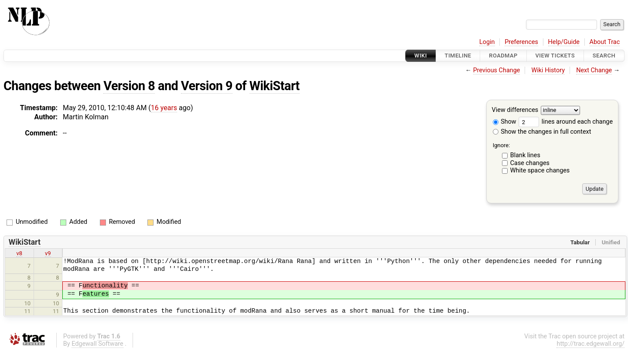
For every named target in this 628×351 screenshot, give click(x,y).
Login (487, 42)
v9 (48, 253)
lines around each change (566, 121)
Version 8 (129, 85)
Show (504, 121)
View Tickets (555, 55)
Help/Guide (564, 42)
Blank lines (525, 155)
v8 (19, 253)
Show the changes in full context (542, 131)
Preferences (521, 42)
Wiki (420, 55)
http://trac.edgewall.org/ (590, 344)
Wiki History (548, 70)
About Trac (605, 42)
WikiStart (274, 85)
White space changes (540, 170)
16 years (164, 108)
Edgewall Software (97, 344)
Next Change (594, 70)
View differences (515, 110)
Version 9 (206, 85)
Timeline (458, 55)
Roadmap (503, 55)
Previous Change (496, 70)
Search (604, 55)
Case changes (530, 163)
